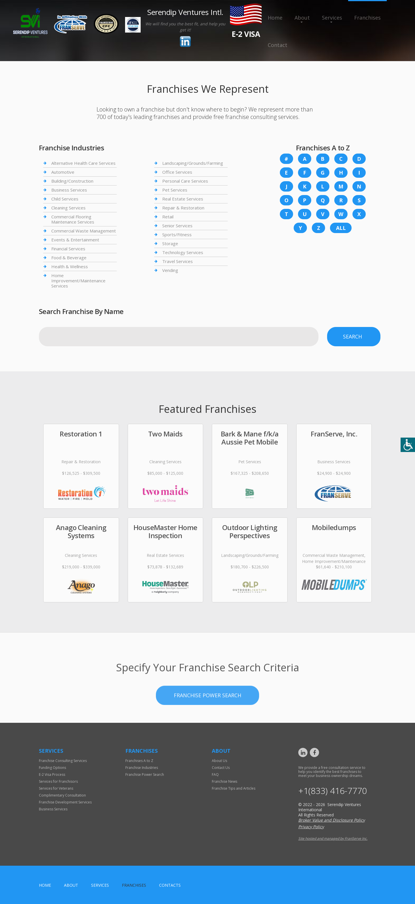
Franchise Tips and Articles (233, 788)
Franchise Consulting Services (63, 760)
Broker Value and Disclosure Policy (331, 820)
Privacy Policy (311, 826)
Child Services (64, 199)
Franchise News (224, 781)
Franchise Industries (141, 767)
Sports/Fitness (177, 234)
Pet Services (174, 190)
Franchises (367, 17)
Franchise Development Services (65, 802)
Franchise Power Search (207, 729)
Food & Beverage (68, 257)
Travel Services (177, 261)
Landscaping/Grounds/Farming (192, 163)
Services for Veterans (56, 788)
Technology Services (182, 252)
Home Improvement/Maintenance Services (78, 281)
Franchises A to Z (139, 760)
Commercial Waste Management (83, 231)
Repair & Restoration (183, 208)
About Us (219, 760)
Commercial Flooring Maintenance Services (72, 219)
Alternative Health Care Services (83, 163)
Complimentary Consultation (62, 795)
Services (332, 17)
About (302, 17)
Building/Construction (72, 181)
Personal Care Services (185, 181)
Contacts (170, 885)
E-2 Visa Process (52, 774)
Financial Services (68, 248)
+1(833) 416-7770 (332, 790)
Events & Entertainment (75, 240)
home (45, 885)
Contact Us (221, 767)
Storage (170, 243)
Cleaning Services (68, 208)
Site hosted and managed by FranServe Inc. (332, 838)
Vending (170, 270)
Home (275, 17)
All (341, 227)
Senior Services (177, 225)
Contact (277, 44)
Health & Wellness (69, 266)
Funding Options (52, 767)
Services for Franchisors (58, 781)
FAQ (215, 774)
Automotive (62, 172)
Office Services (177, 172)
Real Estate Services (182, 199)
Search (352, 336)
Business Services (69, 190)
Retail (167, 217)
